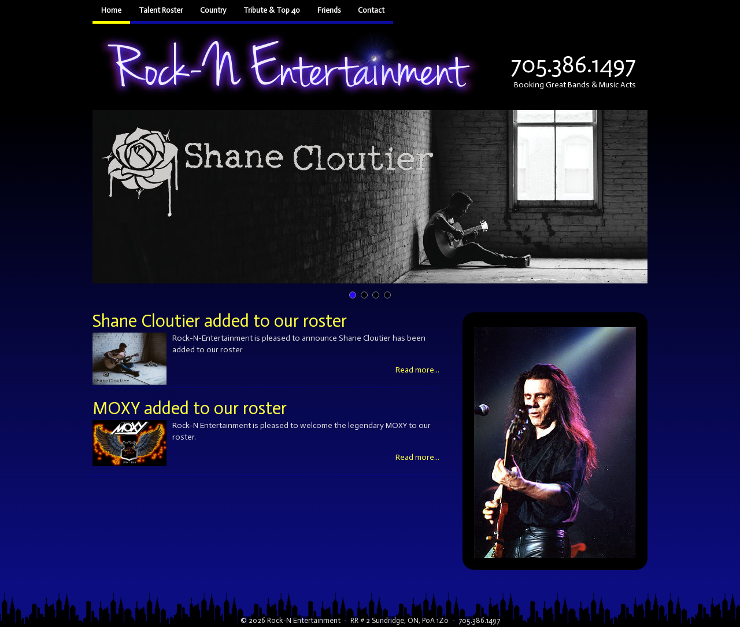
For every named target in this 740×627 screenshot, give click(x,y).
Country (213, 10)
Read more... (417, 370)
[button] (370, 196)
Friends (329, 10)
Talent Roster (161, 10)
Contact (371, 10)
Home (111, 10)
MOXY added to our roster (189, 408)
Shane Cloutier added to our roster (219, 321)
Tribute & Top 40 (271, 10)
